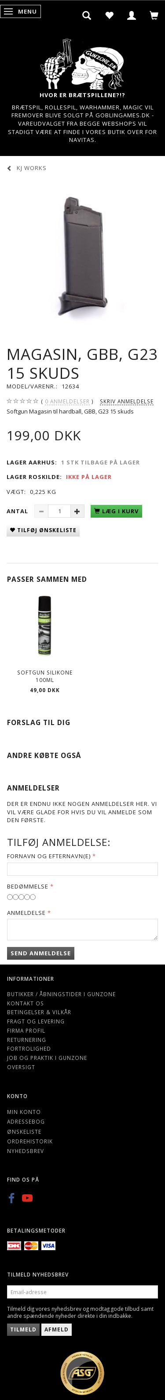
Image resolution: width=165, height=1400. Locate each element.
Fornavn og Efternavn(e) (49, 856)
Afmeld (56, 1329)
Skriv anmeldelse (127, 401)
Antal (18, 511)
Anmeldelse (26, 913)
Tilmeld (23, 1329)
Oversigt (21, 1066)
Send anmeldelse (41, 953)
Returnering (26, 1039)
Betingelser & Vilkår (39, 1012)
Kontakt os (25, 1003)
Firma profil (26, 1030)
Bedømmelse (27, 886)
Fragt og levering (36, 1021)
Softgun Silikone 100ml (45, 676)
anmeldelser (67, 401)
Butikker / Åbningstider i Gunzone (61, 993)
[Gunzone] (83, 61)
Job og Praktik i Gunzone (47, 1057)
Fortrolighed (29, 1048)
